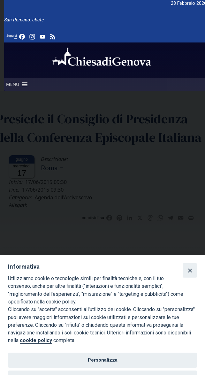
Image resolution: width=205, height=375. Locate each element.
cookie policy (36, 340)
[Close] (190, 270)
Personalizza (103, 360)
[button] (12, 84)
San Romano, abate (24, 20)
